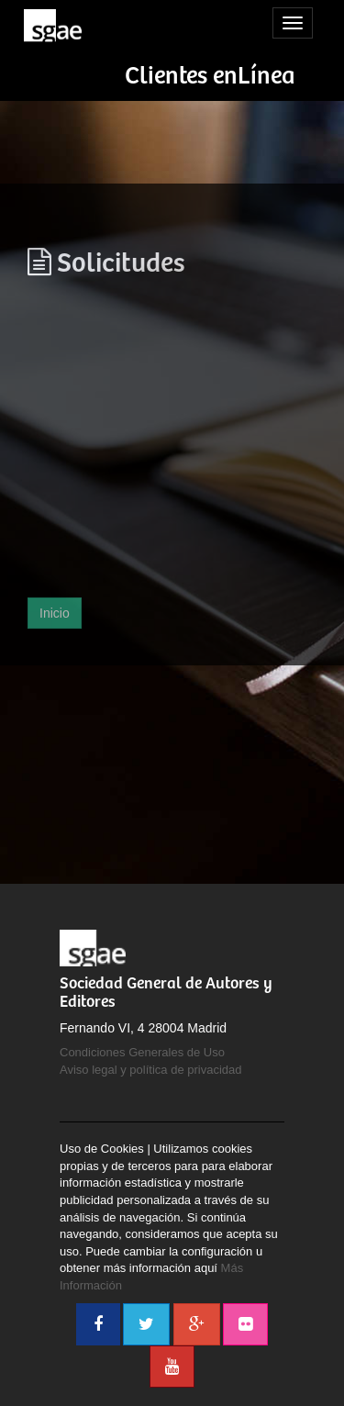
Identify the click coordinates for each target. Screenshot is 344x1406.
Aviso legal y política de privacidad (151, 1070)
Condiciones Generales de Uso (142, 1052)
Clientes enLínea (210, 76)
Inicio (54, 613)
